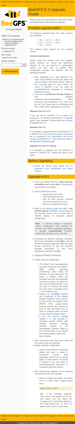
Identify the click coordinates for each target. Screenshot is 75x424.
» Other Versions (10, 71)
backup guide (52, 208)
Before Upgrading (11, 43)
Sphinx (52, 422)
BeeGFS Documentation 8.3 (12, 2)
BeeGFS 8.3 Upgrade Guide (13, 39)
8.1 (62, 102)
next (66, 2)
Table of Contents (10, 36)
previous (60, 2)
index (72, 2)
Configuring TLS (8, 51)
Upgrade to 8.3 (10, 45)
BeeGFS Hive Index (10, 58)
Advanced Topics (31, 2)
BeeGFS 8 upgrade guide (44, 141)
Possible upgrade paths (14, 41)
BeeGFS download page (45, 243)
